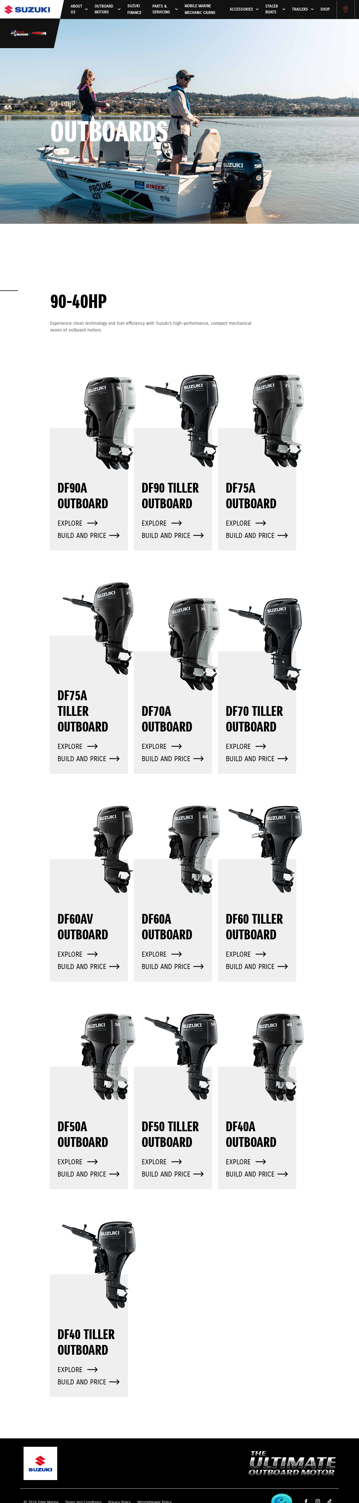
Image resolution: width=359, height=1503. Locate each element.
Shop (325, 9)
